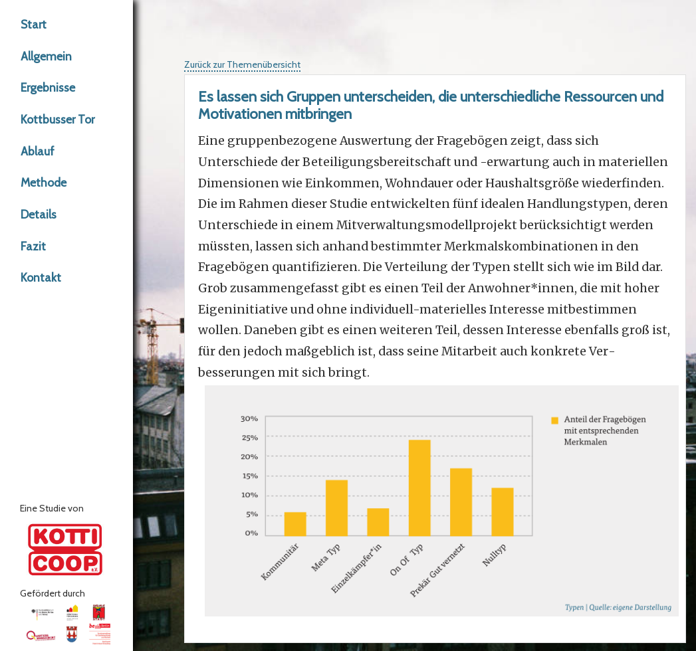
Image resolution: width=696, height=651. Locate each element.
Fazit (33, 246)
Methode (43, 182)
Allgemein (46, 56)
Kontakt (41, 277)
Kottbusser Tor (57, 119)
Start (34, 24)
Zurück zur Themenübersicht (242, 64)
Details (39, 214)
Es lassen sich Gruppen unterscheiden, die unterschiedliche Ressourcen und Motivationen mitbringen (430, 105)
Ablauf (38, 151)
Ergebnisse (48, 87)
